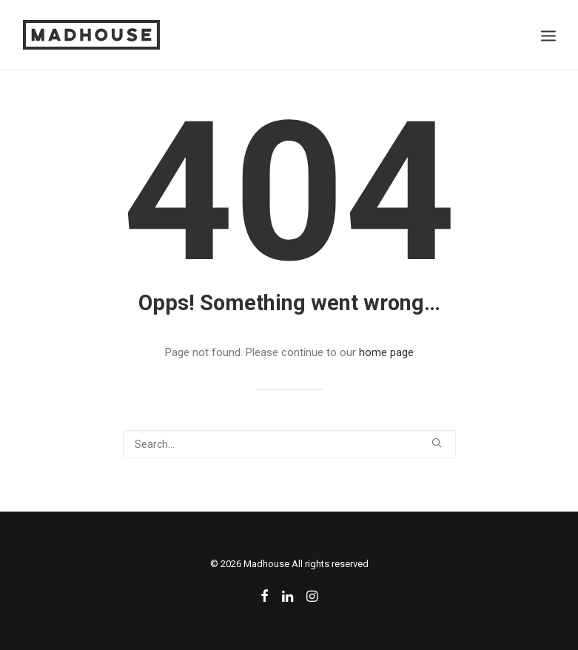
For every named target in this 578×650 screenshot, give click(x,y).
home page (386, 352)
